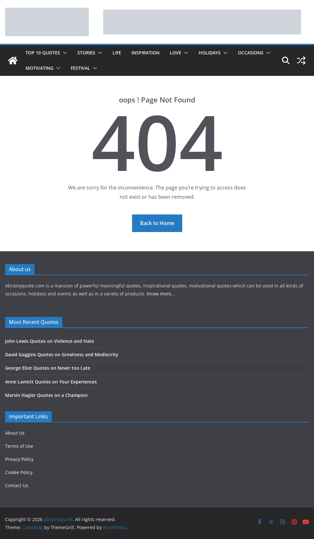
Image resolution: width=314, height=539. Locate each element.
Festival (80, 68)
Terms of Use (19, 446)
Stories (86, 53)
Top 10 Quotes (43, 53)
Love (175, 53)
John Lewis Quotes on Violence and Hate (49, 341)
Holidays (210, 53)
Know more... (161, 294)
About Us (15, 433)
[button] (63, 52)
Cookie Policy (19, 472)
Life (117, 53)
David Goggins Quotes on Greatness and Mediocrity (61, 354)
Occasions (250, 53)
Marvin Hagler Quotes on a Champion (46, 395)
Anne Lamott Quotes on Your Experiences (51, 382)
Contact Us (16, 485)
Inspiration (145, 53)
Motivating (39, 68)
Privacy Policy (19, 459)
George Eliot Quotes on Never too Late (47, 368)
